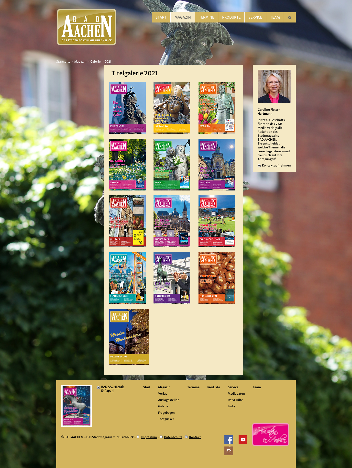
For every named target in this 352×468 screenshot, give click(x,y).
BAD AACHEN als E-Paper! (112, 388)
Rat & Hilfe (235, 400)
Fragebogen (166, 412)
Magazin (183, 17)
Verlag (162, 393)
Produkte (231, 17)
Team (275, 17)
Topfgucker (166, 419)
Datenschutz (173, 437)
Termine (206, 17)
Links (231, 406)
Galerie (95, 61)
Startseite (63, 61)
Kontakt (195, 437)
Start (161, 17)
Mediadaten (236, 393)
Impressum (149, 437)
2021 (108, 61)
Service (255, 17)
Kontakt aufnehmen (276, 165)
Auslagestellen (168, 400)
